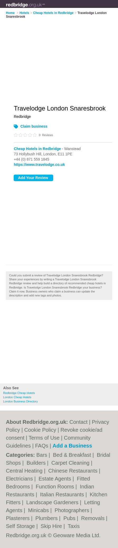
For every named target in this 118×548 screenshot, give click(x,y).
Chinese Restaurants (73, 471)
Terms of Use (44, 438)
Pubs (70, 518)
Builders (37, 463)
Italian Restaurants (62, 494)
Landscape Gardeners (53, 502)
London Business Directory (20, 401)
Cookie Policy (40, 430)
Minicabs (39, 510)
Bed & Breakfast (72, 455)
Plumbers (47, 518)
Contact (79, 422)
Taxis (74, 526)
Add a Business (72, 446)
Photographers (73, 510)
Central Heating (25, 471)
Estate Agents (56, 479)
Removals (93, 518)
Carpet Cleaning (71, 463)
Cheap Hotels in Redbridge (37, 149)
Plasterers (18, 518)
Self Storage (21, 526)
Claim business (33, 126)
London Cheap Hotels (17, 397)
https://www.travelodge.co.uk (39, 164)
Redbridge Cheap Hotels (19, 393)
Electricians (20, 479)
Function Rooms (55, 486)
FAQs (41, 446)
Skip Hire (52, 526)
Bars (42, 455)
